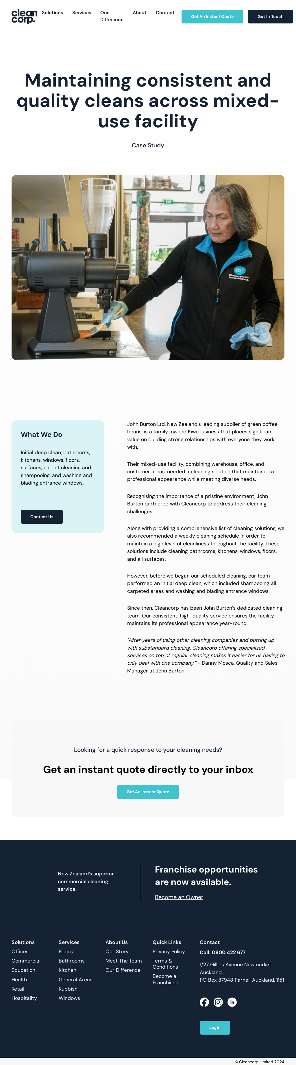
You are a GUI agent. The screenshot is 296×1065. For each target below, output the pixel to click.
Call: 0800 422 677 (222, 952)
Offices (20, 952)
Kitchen (67, 970)
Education (23, 970)
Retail (18, 989)
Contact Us (41, 516)
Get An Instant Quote (212, 16)
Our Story (117, 952)
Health (19, 980)
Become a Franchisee (165, 979)
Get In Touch (271, 16)
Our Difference (123, 970)
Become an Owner (179, 897)
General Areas (75, 980)
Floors (66, 952)
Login (215, 1027)
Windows (69, 998)
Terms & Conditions (165, 964)
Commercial (26, 961)
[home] (24, 16)
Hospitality (24, 998)
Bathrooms (72, 961)
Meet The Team (124, 961)
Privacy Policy (169, 952)
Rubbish (68, 989)
